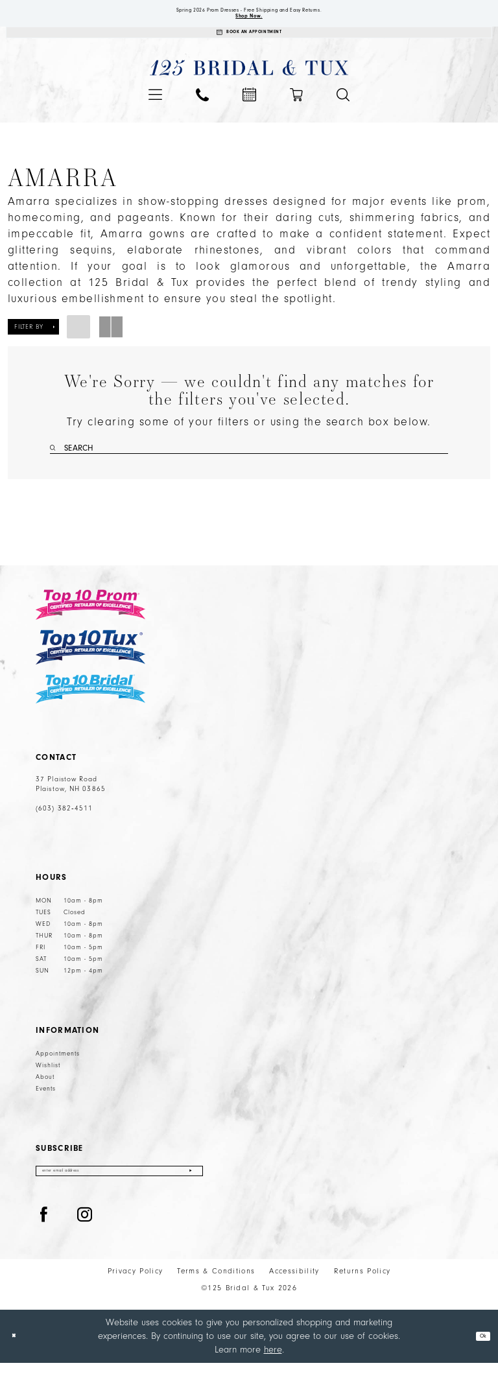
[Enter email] (119, 1198)
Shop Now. (249, 23)
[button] (155, 113)
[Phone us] (202, 113)
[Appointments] (249, 46)
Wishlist (48, 1089)
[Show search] (343, 113)
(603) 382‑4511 (64, 832)
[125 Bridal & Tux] (249, 86)
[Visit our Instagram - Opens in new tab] (85, 1246)
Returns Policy (362, 1302)
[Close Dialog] (19, 1367)
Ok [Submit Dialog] (477, 1367)
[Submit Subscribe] (189, 1198)
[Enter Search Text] (249, 467)
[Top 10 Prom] (90, 628)
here (273, 1380)
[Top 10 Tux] (90, 671)
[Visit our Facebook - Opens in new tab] (44, 1246)
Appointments (58, 1077)
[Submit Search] (55, 467)
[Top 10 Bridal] (90, 712)
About (45, 1101)
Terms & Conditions (216, 1302)
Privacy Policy (135, 1302)
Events (46, 1112)
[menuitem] (155, 113)
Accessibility (294, 1302)
